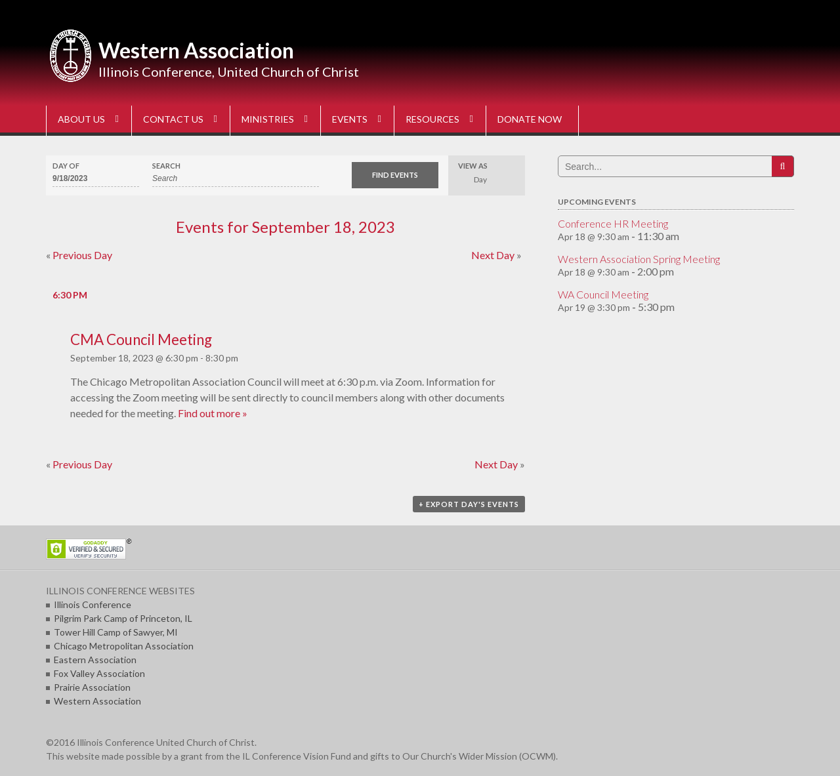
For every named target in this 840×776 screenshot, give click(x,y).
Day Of (65, 165)
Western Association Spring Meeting (639, 259)
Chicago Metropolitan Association (124, 645)
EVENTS (350, 119)
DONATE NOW (529, 119)
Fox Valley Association (99, 673)
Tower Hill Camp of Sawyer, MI (116, 632)
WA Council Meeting (603, 294)
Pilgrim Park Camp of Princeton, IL (123, 618)
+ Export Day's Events (469, 504)
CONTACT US (173, 119)
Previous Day (79, 255)
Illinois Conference (92, 604)
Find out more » (212, 413)
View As (473, 165)
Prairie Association (92, 687)
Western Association (196, 50)
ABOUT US (81, 119)
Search (166, 165)
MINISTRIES (268, 119)
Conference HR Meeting (613, 223)
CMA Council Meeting (141, 339)
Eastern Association (95, 659)
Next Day (496, 255)
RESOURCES (432, 119)
